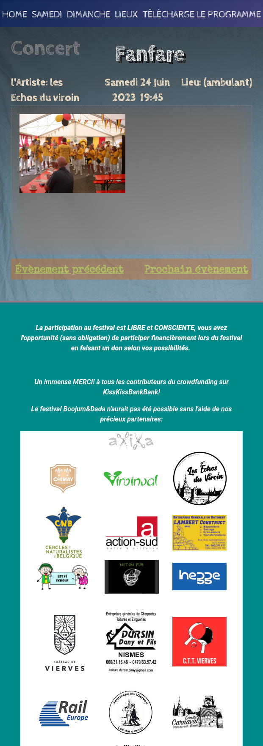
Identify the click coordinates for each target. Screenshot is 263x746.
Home (14, 14)
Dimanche (88, 14)
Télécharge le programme (202, 14)
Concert (45, 48)
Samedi (47, 14)
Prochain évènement (196, 270)
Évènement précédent (69, 270)
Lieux (126, 14)
